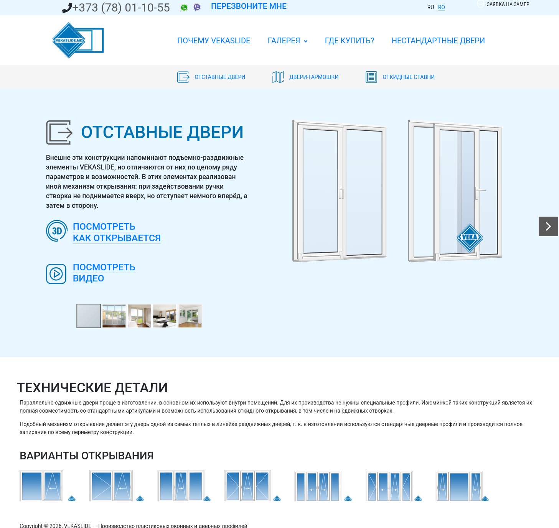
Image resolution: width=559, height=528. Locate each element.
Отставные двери (212, 77)
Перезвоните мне (249, 6)
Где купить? (349, 40)
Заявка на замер (503, 4)
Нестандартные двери (438, 40)
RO (441, 7)
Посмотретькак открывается (117, 232)
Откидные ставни (400, 77)
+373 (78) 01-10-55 (121, 7)
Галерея (288, 40)
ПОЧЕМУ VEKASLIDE (213, 40)
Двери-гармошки (306, 77)
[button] (548, 226)
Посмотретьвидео (104, 273)
